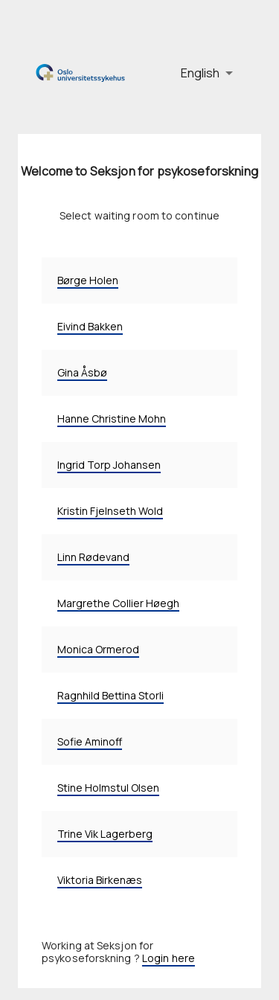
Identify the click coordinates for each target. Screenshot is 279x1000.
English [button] (200, 73)
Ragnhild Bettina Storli (110, 695)
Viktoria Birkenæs (99, 880)
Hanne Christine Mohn (111, 418)
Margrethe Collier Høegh (118, 603)
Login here (168, 958)
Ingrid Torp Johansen (109, 465)
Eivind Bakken (90, 326)
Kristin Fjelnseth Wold (110, 511)
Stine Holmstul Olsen (108, 788)
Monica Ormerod (98, 649)
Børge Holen (87, 280)
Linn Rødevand (93, 557)
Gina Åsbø (82, 372)
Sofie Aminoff (89, 741)
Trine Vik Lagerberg (105, 834)
